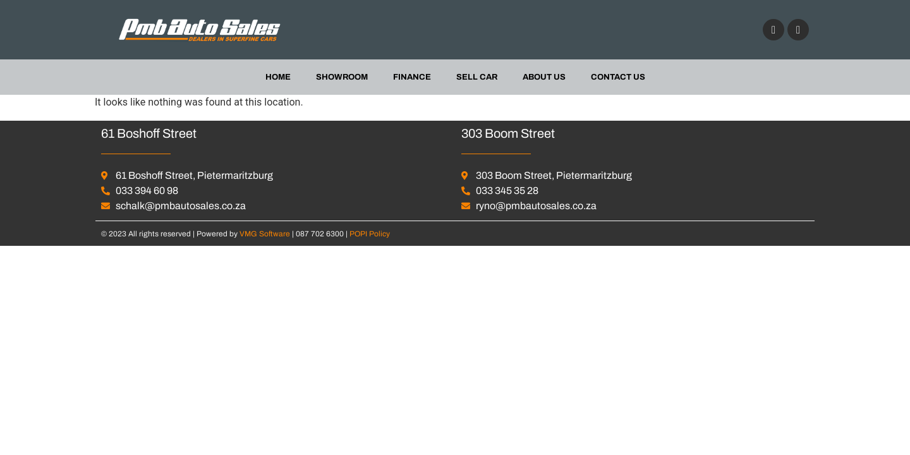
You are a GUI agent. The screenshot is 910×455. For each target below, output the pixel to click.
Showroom (342, 77)
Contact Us (618, 77)
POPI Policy (369, 233)
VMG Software (266, 233)
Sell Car (476, 77)
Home (278, 77)
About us (544, 77)
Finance (412, 77)
